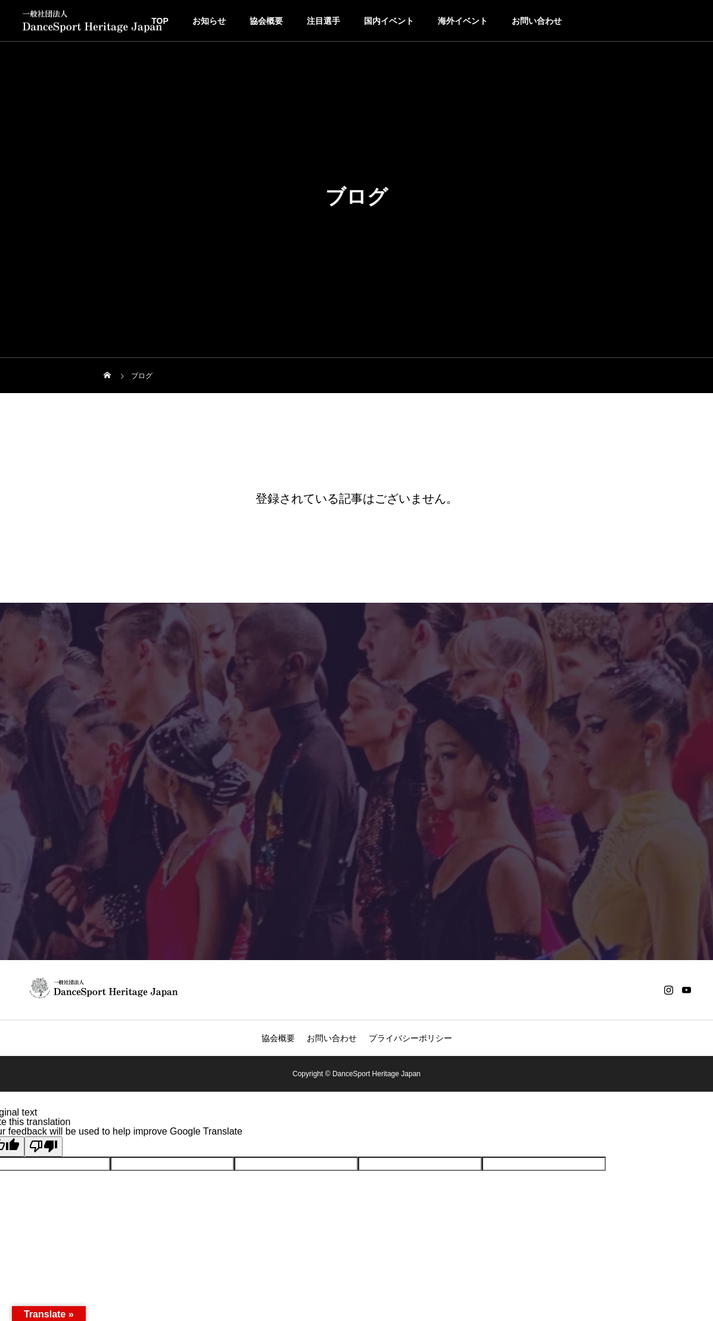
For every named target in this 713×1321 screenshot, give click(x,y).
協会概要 (266, 21)
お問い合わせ (537, 21)
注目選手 (323, 21)
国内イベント (389, 21)
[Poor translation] (43, 1146)
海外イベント (463, 21)
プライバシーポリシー (410, 1038)
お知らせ (209, 21)
